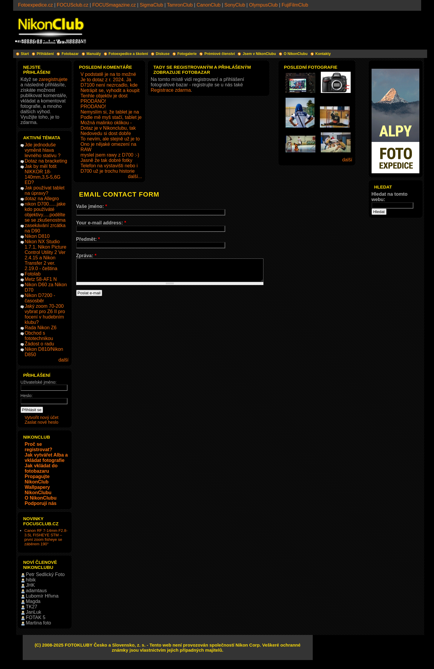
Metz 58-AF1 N (41, 279)
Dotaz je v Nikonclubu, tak (108, 128)
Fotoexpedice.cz (35, 4)
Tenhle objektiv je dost (104, 95)
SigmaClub (151, 4)
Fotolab (33, 273)
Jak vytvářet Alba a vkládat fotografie (46, 457)
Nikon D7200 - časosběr (40, 298)
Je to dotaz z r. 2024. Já (106, 79)
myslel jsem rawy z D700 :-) (110, 154)
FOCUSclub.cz (72, 4)
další (64, 359)
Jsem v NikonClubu (259, 54)
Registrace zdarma (171, 90)
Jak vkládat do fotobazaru (41, 468)
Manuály (94, 54)
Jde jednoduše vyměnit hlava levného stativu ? (43, 150)
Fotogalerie (187, 54)
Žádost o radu (39, 343)
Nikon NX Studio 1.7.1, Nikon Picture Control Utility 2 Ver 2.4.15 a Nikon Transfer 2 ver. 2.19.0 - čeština (46, 255)
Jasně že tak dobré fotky (106, 160)
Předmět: (88, 239)
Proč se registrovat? (38, 447)
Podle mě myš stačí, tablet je (111, 117)
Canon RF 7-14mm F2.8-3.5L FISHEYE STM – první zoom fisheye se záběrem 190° (46, 537)
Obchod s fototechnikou (39, 335)
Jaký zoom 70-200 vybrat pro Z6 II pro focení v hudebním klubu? (45, 314)
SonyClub (234, 4)
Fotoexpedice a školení (128, 54)
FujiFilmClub (295, 4)
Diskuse (163, 54)
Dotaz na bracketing (46, 160)
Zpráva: (86, 255)
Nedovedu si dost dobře (106, 133)
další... (135, 176)
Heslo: (27, 395)
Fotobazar (70, 54)
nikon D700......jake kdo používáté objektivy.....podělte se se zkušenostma (45, 212)
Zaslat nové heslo (42, 422)
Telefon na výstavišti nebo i (109, 165)
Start (25, 54)
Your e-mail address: (101, 222)
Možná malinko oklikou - (106, 122)
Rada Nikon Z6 (41, 327)
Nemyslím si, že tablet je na (110, 111)
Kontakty (323, 54)
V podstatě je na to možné (108, 74)
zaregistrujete (53, 79)
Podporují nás (41, 503)
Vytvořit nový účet (42, 417)
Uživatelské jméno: (39, 382)
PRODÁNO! (93, 101)
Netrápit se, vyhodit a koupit (110, 90)
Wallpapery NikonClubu (38, 490)
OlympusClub (263, 4)
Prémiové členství (219, 54)
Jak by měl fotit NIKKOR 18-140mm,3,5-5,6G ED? (43, 174)
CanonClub (208, 4)
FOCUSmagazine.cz (114, 4)
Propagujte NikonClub (37, 479)
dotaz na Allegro (42, 198)
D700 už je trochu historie (108, 171)
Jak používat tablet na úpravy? (45, 190)
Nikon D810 (37, 236)
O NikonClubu (296, 54)
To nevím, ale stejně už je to (110, 138)
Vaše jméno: (91, 206)
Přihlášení (45, 54)
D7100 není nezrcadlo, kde (109, 85)
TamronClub (180, 4)
